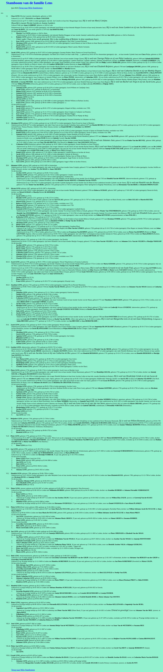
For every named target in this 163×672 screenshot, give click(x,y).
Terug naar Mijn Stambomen (31, 8)
